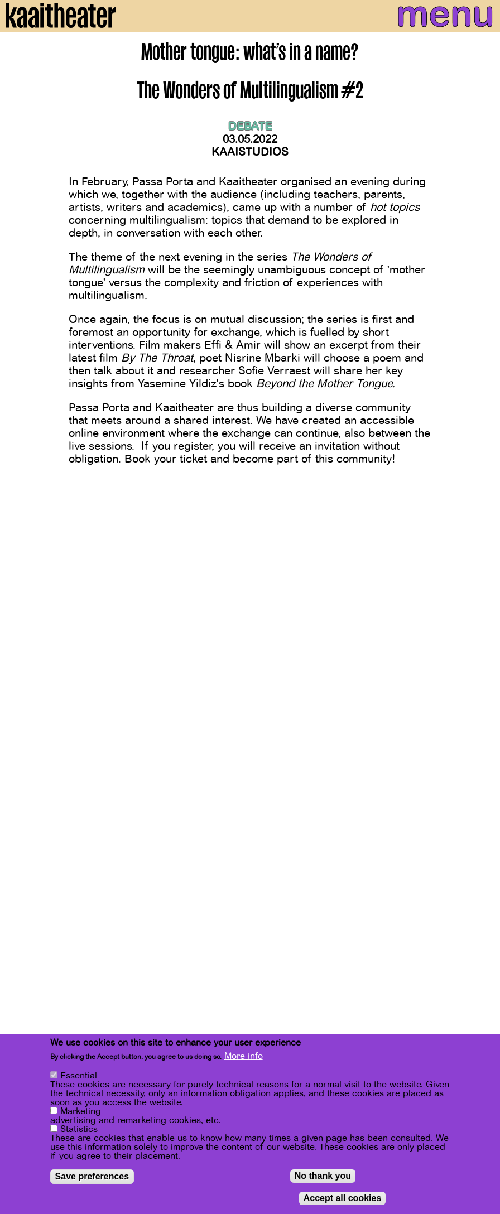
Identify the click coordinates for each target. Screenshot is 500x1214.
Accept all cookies (343, 1198)
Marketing (80, 1111)
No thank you (323, 1176)
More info (243, 1056)
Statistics (79, 1129)
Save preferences (92, 1176)
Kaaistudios (250, 152)
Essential (78, 1075)
